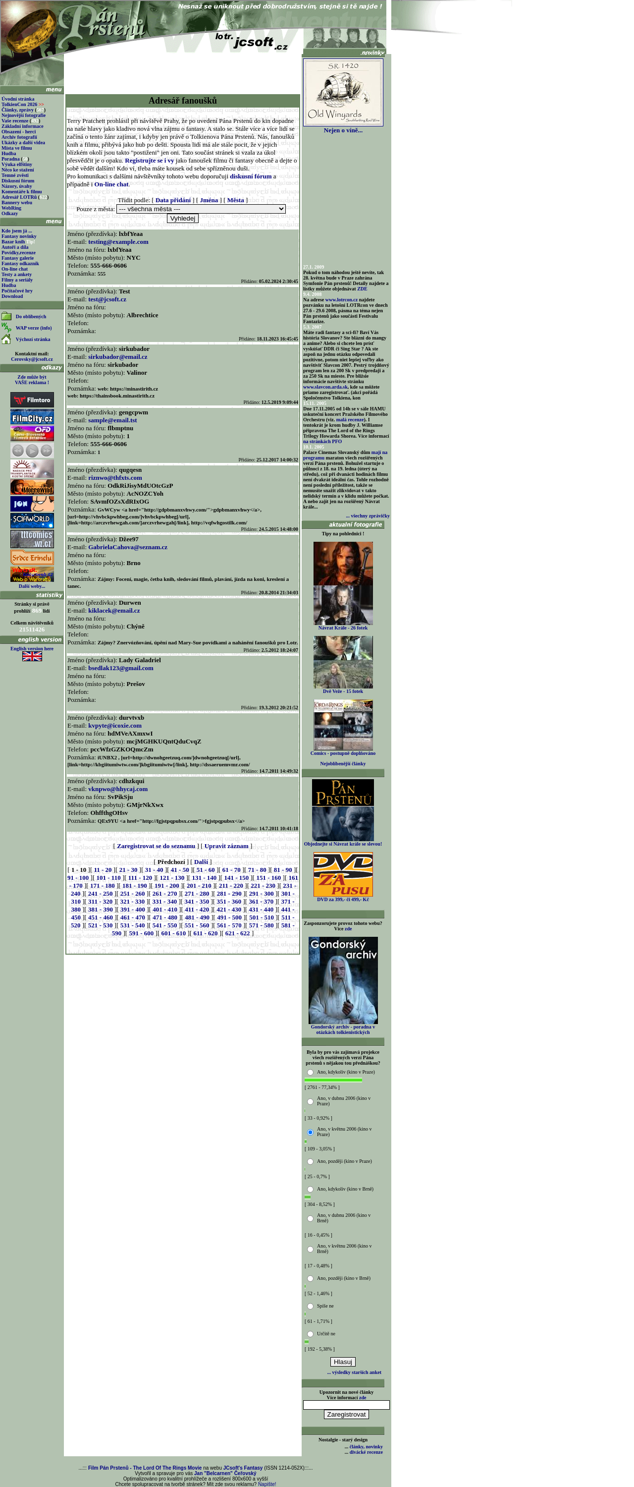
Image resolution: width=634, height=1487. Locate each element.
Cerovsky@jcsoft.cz (32, 359)
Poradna (10, 159)
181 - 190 (134, 885)
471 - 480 (165, 917)
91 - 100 (78, 877)
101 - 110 (109, 877)
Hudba (8, 153)
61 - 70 (231, 869)
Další (201, 861)
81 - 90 (283, 869)
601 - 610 (173, 933)
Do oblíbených (31, 316)
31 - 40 (154, 869)
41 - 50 (180, 869)
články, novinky (366, 1446)
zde (348, 928)
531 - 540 (132, 925)
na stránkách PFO (322, 441)
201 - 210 (199, 885)
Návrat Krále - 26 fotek (343, 625)
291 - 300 (261, 893)
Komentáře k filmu (21, 191)
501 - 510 (261, 917)
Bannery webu (16, 202)
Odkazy (9, 213)
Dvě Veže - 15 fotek (343, 689)
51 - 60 (206, 869)
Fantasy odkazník (20, 263)
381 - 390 (100, 909)
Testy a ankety (16, 274)
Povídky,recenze (18, 252)
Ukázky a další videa (23, 142)
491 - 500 (229, 917)
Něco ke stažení (17, 169)
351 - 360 (228, 901)
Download (12, 296)
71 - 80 (257, 869)
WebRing (11, 208)
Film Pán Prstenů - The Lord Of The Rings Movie (145, 1468)
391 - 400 (132, 909)
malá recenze (350, 419)
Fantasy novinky (19, 236)
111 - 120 (140, 877)
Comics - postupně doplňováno (343, 751)
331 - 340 (164, 901)
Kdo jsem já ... (16, 230)
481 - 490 (197, 917)
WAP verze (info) (34, 328)
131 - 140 (204, 877)
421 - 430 (228, 909)
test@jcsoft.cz (107, 299)
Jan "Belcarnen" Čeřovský (225, 1473)
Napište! (267, 1484)
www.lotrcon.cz (341, 299)
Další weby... (32, 586)
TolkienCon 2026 (22, 104)
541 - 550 (165, 925)
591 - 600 (141, 933)
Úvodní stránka (17, 99)
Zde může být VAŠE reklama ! (32, 379)
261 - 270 (165, 893)
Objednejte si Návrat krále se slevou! (343, 842)
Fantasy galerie (17, 258)
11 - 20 (102, 869)
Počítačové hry (17, 290)
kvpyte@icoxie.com (115, 725)
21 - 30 (128, 869)
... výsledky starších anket (354, 1372)
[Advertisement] (183, 70)
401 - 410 (165, 909)
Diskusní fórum (17, 180)
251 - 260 (132, 893)
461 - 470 (132, 917)
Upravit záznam (227, 846)
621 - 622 (237, 933)
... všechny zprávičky (368, 515)
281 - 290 (229, 893)
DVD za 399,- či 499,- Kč (343, 897)
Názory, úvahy (16, 186)
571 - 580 (261, 925)
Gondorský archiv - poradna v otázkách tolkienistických (343, 1027)
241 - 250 (100, 893)
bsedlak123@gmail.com (121, 668)
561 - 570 (229, 925)
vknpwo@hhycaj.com (118, 789)
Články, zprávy (17, 110)
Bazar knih (13, 241)
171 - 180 (102, 885)
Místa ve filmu (16, 148)
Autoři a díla (14, 247)
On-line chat (14, 269)
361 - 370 (261, 901)
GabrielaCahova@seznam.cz (127, 547)
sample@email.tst (112, 420)
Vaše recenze (14, 120)
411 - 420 (197, 909)
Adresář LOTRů (19, 197)
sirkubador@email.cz (117, 356)
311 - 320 (100, 901)
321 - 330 (132, 901)
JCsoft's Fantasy (243, 1468)
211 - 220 (231, 885)
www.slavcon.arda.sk (325, 387)
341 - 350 (196, 901)
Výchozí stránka (33, 339)
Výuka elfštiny (16, 164)
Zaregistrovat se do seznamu (156, 846)
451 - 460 (100, 917)
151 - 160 (268, 877)
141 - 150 (236, 877)
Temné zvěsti (15, 175)
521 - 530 (100, 925)
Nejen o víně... (343, 127)
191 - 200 (167, 885)
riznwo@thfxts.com (115, 477)
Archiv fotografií (19, 137)
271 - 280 (197, 893)
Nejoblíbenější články (343, 763)
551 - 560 (197, 925)
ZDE (362, 288)
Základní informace (22, 126)
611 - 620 (205, 933)
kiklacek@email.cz (114, 610)
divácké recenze (366, 1452)
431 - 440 (261, 909)
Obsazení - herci (18, 131)
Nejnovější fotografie (23, 115)
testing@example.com (118, 241)
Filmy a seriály (17, 280)
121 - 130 (171, 877)
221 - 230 (263, 885)
